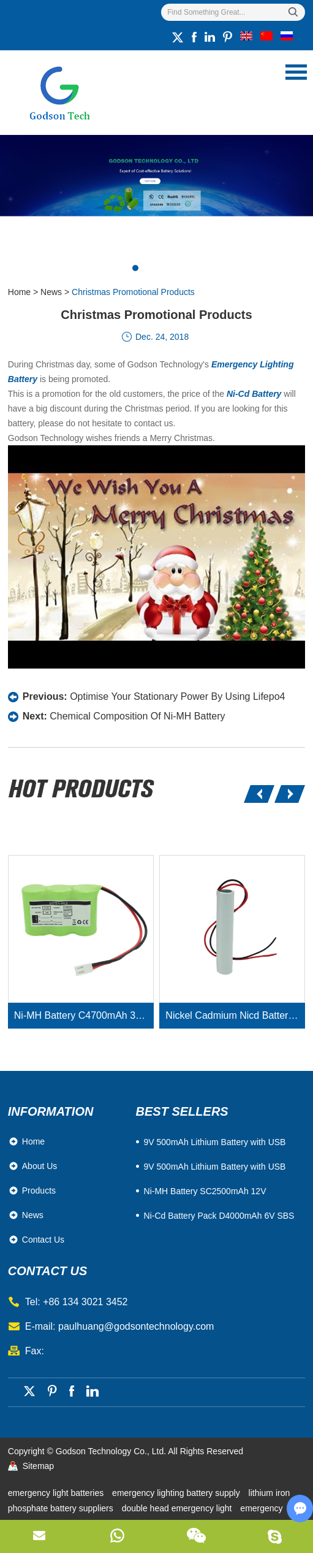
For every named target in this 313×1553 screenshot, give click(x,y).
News (51, 292)
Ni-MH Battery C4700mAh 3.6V (82, 1015)
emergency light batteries (57, 1493)
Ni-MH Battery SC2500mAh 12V (205, 1191)
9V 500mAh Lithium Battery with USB (215, 1166)
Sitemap (38, 1466)
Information (51, 1111)
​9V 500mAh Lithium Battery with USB (215, 1142)
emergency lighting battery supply (177, 1493)
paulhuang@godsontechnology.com (136, 1326)
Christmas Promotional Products (133, 292)
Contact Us (43, 1239)
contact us (48, 1271)
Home (19, 292)
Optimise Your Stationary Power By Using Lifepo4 (177, 696)
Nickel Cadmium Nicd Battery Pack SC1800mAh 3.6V (235, 1015)
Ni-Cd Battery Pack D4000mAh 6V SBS (219, 1216)
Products (39, 1190)
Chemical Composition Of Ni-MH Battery (137, 716)
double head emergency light (178, 1508)
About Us (40, 1166)
